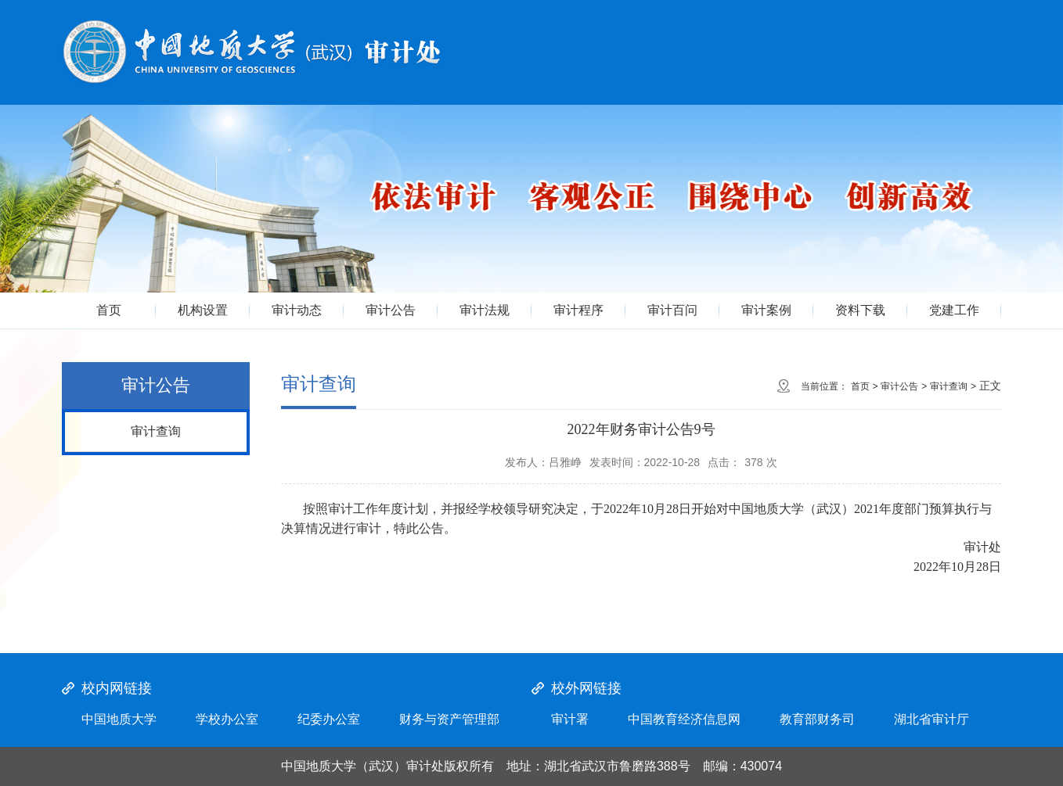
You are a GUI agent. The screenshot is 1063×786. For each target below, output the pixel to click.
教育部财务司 (817, 719)
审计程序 (578, 310)
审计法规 (484, 310)
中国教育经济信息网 (684, 719)
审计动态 (297, 310)
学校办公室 (227, 719)
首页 (108, 310)
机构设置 (203, 310)
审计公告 (391, 310)
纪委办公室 (328, 719)
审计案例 (766, 310)
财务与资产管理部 (449, 719)
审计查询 (156, 431)
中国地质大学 (119, 719)
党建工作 (954, 310)
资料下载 (860, 310)
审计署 (570, 719)
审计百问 (672, 310)
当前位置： (824, 386)
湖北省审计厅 (931, 719)
